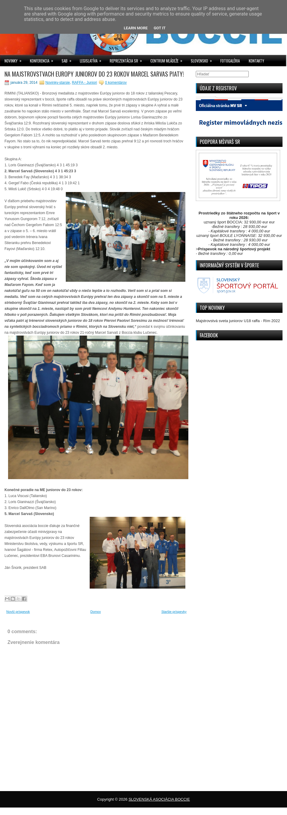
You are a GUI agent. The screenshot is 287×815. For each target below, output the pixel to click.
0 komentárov (116, 82)
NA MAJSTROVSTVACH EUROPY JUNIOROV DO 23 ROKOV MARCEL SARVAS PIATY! (94, 74)
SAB (68, 59)
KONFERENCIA (43, 59)
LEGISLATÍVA (92, 59)
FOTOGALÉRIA (230, 61)
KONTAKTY (256, 61)
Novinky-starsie (57, 82)
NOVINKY (14, 59)
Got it (160, 28)
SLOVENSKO (203, 59)
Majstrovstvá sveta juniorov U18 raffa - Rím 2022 (238, 321)
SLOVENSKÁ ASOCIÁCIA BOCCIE (159, 799)
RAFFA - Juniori (84, 82)
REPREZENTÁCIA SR (128, 59)
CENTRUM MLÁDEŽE (168, 59)
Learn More (136, 28)
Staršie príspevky (174, 611)
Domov (95, 611)
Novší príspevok (18, 611)
